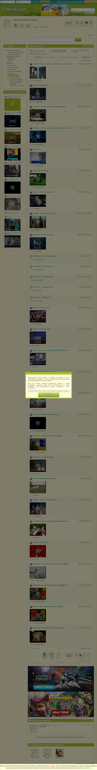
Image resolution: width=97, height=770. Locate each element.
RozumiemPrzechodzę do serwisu (48, 395)
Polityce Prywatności (85, 768)
